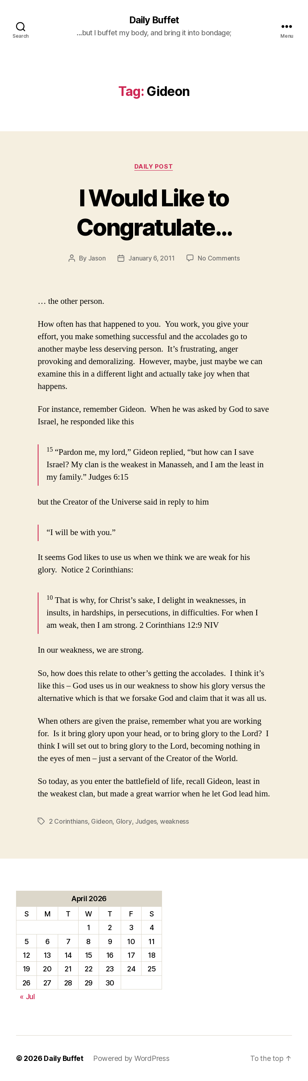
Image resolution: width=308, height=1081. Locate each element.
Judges (146, 822)
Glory (124, 822)
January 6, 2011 (151, 259)
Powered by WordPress (132, 1058)
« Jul (27, 997)
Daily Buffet (154, 20)
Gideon (102, 822)
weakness (175, 822)
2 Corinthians (68, 822)
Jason (96, 259)
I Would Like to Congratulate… (154, 212)
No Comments (219, 259)
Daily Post (154, 167)
